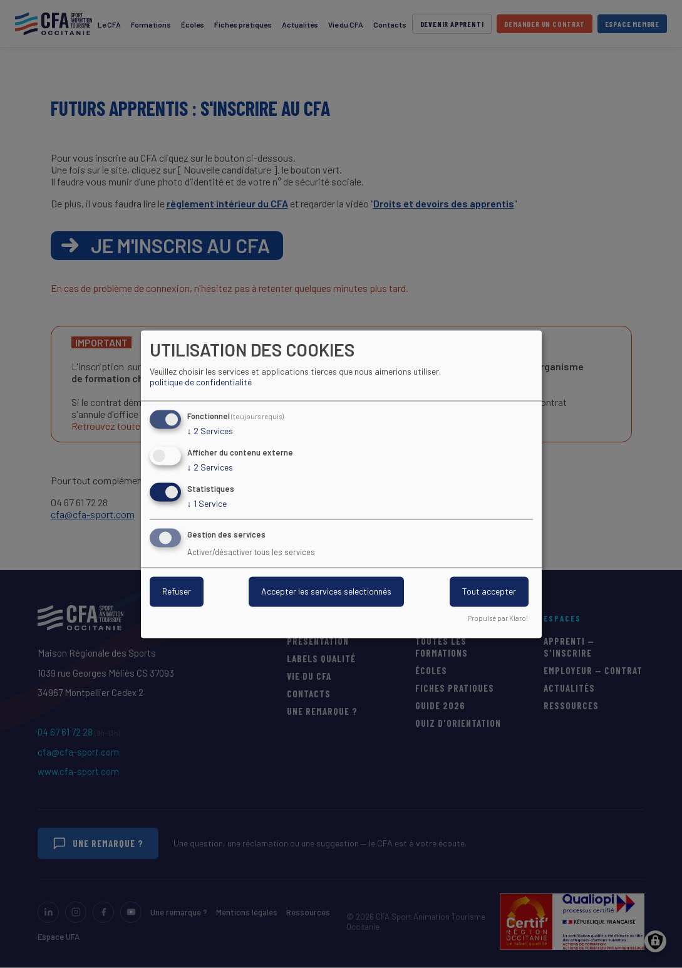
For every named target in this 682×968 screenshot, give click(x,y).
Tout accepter (489, 591)
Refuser (176, 591)
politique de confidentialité (201, 382)
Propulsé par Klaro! (498, 618)
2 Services (210, 431)
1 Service (207, 503)
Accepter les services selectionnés (326, 591)
